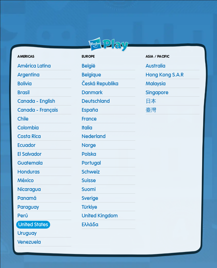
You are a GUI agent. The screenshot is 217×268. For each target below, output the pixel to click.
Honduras (28, 172)
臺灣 (151, 110)
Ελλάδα (90, 224)
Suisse (89, 180)
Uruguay (27, 233)
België (88, 66)
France (89, 119)
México (25, 180)
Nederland (93, 136)
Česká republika (100, 83)
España (90, 110)
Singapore (157, 92)
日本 (151, 101)
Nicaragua (29, 189)
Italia (87, 127)
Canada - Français (37, 110)
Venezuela (29, 242)
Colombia (28, 127)
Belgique (91, 75)
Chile (22, 119)
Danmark (92, 92)
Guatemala (30, 163)
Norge (89, 145)
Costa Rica (29, 136)
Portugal (91, 163)
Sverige (90, 198)
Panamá (26, 198)
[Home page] (109, 45)
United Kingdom (100, 215)
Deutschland (96, 101)
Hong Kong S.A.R (165, 75)
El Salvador (29, 154)
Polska (89, 154)
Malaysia (156, 83)
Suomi (89, 189)
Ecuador (26, 145)
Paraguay (28, 207)
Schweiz (91, 172)
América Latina (34, 66)
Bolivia (24, 83)
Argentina (28, 75)
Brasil (23, 92)
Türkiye (89, 207)
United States (33, 224)
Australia (155, 66)
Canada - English (36, 101)
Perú (22, 215)
